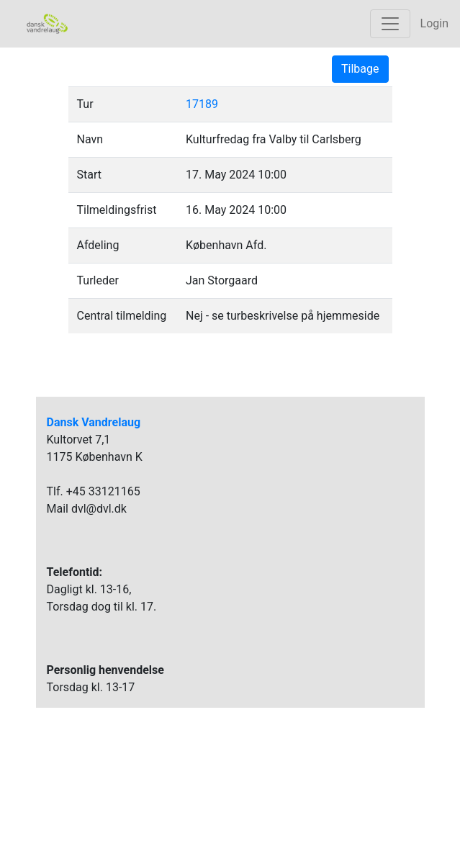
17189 (202, 104)
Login (434, 23)
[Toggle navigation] (390, 23)
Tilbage (360, 69)
